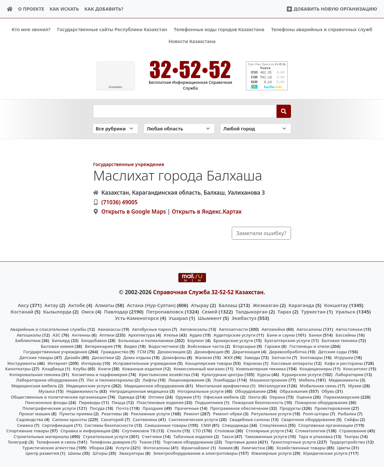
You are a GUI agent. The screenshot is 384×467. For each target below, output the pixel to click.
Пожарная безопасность (258, 402)
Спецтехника (273, 425)
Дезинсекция (171, 352)
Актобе (76, 305)
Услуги (123, 447)
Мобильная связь (318, 385)
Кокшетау (336, 305)
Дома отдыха (137, 357)
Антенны (81, 335)
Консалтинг (355, 369)
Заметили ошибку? (261, 233)
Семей (210, 311)
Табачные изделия (193, 436)
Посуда (97, 408)
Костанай (22, 311)
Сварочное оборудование (308, 419)
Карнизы (252, 363)
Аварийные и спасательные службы (48, 329)
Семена (25, 425)
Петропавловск (164, 311)
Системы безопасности (108, 425)
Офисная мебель (221, 397)
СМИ (206, 425)
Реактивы (111, 414)
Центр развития (42, 453)
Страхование (352, 431)
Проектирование (332, 408)
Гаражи (272, 346)
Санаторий (112, 419)
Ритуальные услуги (271, 414)
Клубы (80, 369)
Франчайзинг (195, 447)
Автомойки (273, 329)
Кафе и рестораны (343, 363)
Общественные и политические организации (59, 397)
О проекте (31, 9)
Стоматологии (310, 431)
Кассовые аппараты (292, 363)
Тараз (284, 311)
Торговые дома (241, 442)
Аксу (23, 305)
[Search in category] (115, 128)
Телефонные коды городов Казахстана (219, 29)
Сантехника (145, 419)
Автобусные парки (151, 329)
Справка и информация (86, 431)
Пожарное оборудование (321, 402)
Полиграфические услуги (49, 408)
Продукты (290, 408)
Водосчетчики (163, 346)
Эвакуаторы (131, 453)
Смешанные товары (166, 425)
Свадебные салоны (249, 419)
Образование (294, 391)
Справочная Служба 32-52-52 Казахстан (208, 292)
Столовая (224, 431)
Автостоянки (349, 329)
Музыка (46, 391)
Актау (51, 305)
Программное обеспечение (239, 408)
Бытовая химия (57, 346)
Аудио (196, 335)
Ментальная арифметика (222, 385)
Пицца (118, 402)
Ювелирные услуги (271, 453)
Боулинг (195, 340)
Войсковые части (205, 346)
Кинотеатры (18, 369)
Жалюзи (203, 357)
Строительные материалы (41, 436)
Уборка (96, 447)
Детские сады (332, 352)
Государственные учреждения (128, 164)
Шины (74, 453)
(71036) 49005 (119, 202)
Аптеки (107, 335)
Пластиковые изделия (160, 402)
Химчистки (253, 447)
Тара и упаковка (316, 436)
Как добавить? (103, 9)
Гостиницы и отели (309, 346)
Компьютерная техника (261, 369)
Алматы (104, 305)
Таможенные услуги (266, 436)
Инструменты (21, 363)
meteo (115, 87)
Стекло (174, 431)
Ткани (145, 442)
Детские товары (36, 357)
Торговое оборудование (188, 442)
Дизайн (72, 357)
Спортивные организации (325, 425)
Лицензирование (186, 380)
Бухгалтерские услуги (287, 340)
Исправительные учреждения (144, 363)
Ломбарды (224, 380)
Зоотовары (311, 357)
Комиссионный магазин (199, 369)
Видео (130, 346)
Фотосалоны (156, 447)
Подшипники (209, 402)
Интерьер (91, 363)
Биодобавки (94, 340)
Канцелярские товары (208, 363)
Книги (104, 369)
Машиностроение (268, 380)
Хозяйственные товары (301, 447)
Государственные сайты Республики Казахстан (112, 29)
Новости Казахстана (191, 41)
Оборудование (250, 391)
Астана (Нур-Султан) (151, 305)
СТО (197, 431)
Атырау (200, 305)
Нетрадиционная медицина (139, 391)
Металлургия (272, 385)
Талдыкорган (252, 311)
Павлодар (116, 311)
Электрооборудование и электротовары (195, 453)
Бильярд (61, 340)
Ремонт (192, 414)
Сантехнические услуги (193, 419)
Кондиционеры (315, 369)
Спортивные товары (27, 431)
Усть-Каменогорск (137, 318)
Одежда (126, 397)
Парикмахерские (341, 397)
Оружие (183, 397)
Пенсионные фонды (46, 402)
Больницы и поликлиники (145, 340)
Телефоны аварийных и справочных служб (321, 29)
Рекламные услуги (150, 414)
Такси (228, 436)
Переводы (89, 402)
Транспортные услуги (293, 442)
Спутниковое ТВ (138, 431)
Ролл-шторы (316, 414)
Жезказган (265, 305)
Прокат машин (34, 414)
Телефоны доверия (110, 442)
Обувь (328, 391)
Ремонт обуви (227, 414)
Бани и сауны (281, 335)
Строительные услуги (105, 436)
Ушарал (178, 318)
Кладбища (53, 369)
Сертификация (57, 425)
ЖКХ (228, 357)
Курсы (263, 374)
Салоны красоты (69, 419)
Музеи (354, 385)
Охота (254, 397)
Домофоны (174, 357)
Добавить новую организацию (331, 9)
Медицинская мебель (34, 385)
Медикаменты (344, 380)
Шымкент (209, 318)
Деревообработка (288, 352)
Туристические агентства (48, 447)
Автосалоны (309, 329)
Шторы (100, 453)
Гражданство (114, 352)
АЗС (56, 335)
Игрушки (343, 357)
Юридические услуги (325, 453)
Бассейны (345, 335)
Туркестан (313, 311)
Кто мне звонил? (31, 29)
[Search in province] (179, 128)
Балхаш (228, 305)
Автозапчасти (233, 329)
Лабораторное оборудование (47, 380)
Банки (315, 335)
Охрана (277, 397)
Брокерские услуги (233, 340)
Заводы (252, 357)
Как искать (64, 9)
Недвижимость (82, 391)
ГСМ (141, 352)
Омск (87, 311)
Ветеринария (99, 346)
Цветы (344, 447)
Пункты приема (76, 414)
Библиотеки (28, 340)
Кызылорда (57, 311)
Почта (122, 408)
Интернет (58, 363)
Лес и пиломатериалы (110, 380)
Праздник (153, 408)
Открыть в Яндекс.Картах (207, 211)
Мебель (307, 380)
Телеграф (18, 442)
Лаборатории (349, 374)
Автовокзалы (194, 329)
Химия (226, 447)
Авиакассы (109, 329)
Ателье (171, 335)
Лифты (150, 380)
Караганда (301, 305)
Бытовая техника (340, 340)
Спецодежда (235, 425)
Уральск (345, 311)
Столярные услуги (265, 431)
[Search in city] (255, 128)
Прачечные (186, 408)
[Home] (9, 9)
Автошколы (29, 335)
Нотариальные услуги (200, 391)
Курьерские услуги (301, 374)
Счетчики (152, 436)
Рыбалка (347, 414)
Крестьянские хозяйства (164, 374)
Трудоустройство (347, 442)
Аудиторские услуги (234, 335)
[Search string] (185, 111)
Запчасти (281, 357)
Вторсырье (244, 346)
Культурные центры (222, 374)
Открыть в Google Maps (133, 211)
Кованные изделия (142, 369)
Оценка (304, 397)
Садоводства (29, 419)
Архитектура (141, 335)
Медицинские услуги (88, 385)
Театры (351, 436)
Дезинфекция (208, 352)
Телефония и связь (56, 442)
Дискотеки (103, 357)
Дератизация (246, 352)
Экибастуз (243, 318)
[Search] (283, 111)
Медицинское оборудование (154, 385)
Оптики (156, 397)
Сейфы (351, 419)
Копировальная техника (35, 374)
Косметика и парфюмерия (99, 374)
